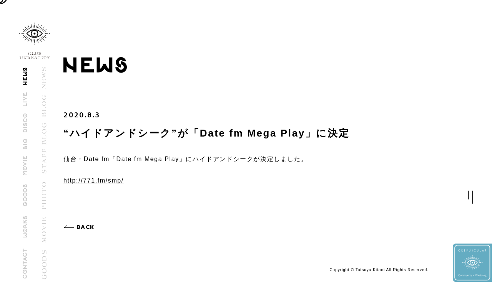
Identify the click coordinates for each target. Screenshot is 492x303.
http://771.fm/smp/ (93, 180)
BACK (87, 227)
